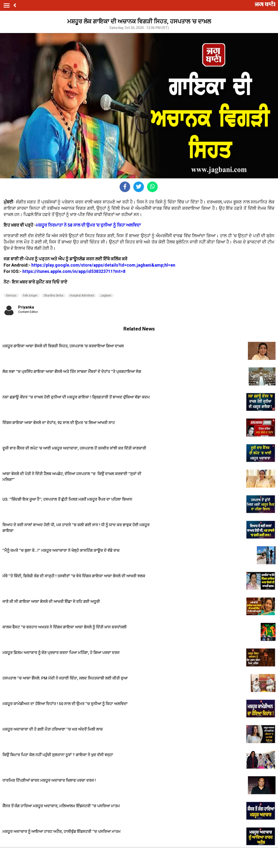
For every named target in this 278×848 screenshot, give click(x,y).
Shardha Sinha (53, 295)
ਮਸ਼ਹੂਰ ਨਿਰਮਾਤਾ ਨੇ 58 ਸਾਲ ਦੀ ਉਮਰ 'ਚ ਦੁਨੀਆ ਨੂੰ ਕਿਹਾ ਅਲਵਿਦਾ (88, 225)
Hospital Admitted (82, 295)
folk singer (30, 295)
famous (11, 295)
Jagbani (106, 295)
